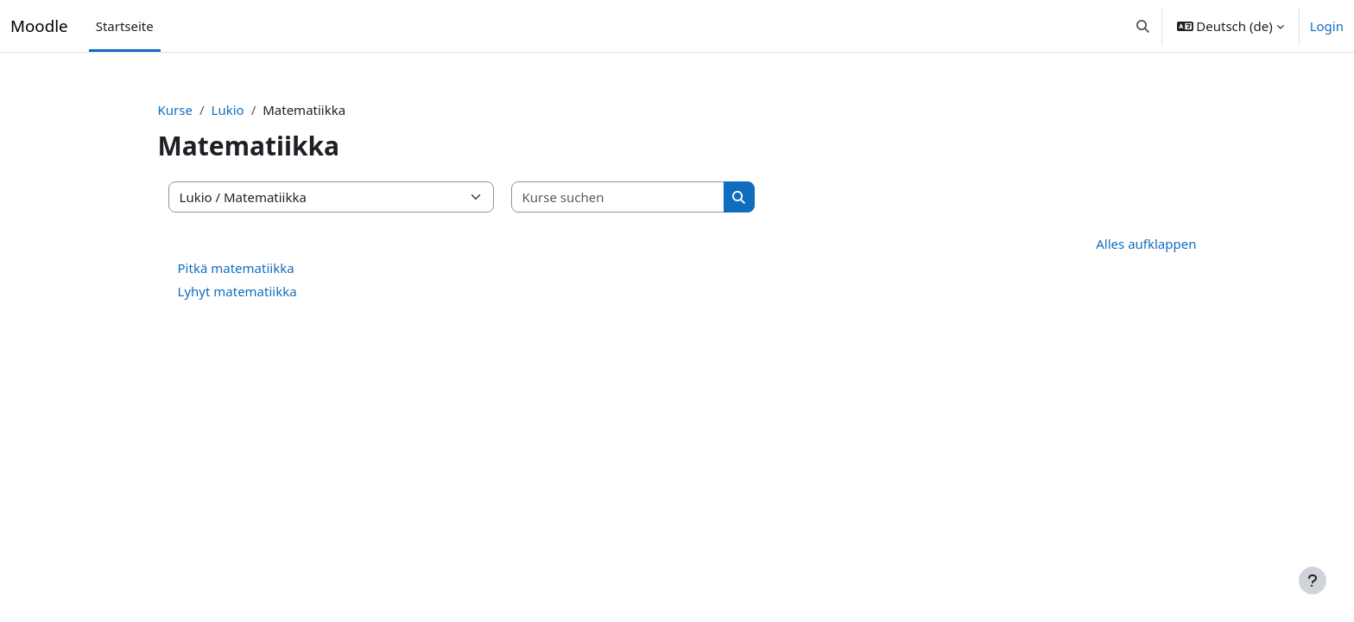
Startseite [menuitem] (125, 26)
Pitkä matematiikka (266, 267)
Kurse (205, 109)
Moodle (39, 25)
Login (1327, 26)
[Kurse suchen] (648, 197)
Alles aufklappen (1116, 243)
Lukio (258, 109)
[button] (1143, 26)
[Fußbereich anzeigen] (1312, 580)
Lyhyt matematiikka (267, 291)
